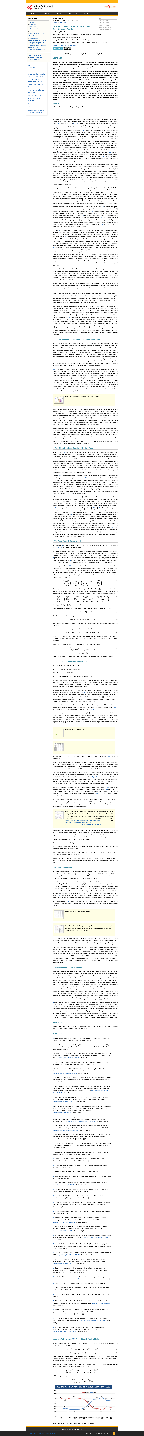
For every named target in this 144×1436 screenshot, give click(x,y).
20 (103, 207)
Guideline (31, 31)
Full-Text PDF (103, 20)
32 (61, 452)
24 (83, 215)
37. (53, 1318)
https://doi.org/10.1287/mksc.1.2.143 (63, 1314)
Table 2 (108, 787)
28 (92, 234)
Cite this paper (59, 1022)
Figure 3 (93, 709)
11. (53, 1125)
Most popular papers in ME (36, 43)
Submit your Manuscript (102, 1433)
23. (53, 1211)
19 (62, 166)
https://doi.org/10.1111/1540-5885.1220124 (65, 1073)
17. (53, 1171)
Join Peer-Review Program (47, 1433)
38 (99, 508)
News (86, 13)
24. (53, 1217)
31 (61, 432)
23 (87, 213)
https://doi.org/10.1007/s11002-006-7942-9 (96, 1237)
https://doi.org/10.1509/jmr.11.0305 (62, 1231)
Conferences (72, 13)
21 (74, 209)
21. (53, 1196)
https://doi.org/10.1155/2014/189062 (63, 1263)
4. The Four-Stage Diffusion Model (67, 541)
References (57, 1033)
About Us (99, 13)
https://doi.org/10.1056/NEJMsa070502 (64, 1222)
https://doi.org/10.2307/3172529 (62, 1112)
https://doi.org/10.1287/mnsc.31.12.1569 (86, 1279)
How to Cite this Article (106, 29)
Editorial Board (33, 29)
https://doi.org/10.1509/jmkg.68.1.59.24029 (93, 1320)
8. (53, 1097)
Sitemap (74, 1429)
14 (110, 152)
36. (53, 1309)
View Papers (32, 24)
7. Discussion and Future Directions (67, 967)
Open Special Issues (34, 55)
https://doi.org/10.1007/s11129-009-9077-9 (65, 1331)
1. (53, 1038)
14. (53, 1152)
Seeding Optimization (34, 95)
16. (53, 1165)
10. (53, 1117)
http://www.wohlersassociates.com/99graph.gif (78, 822)
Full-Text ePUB (104, 25)
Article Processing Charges (36, 33)
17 (108, 156)
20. (53, 1189)
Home (33, 13)
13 (58, 152)
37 (96, 508)
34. (53, 1294)
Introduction (31, 71)
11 (53, 143)
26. (53, 1235)
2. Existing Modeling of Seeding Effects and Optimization (76, 339)
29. (53, 1259)
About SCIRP (68, 1429)
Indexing (31, 22)
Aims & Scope (32, 26)
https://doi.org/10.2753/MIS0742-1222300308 (65, 1130)
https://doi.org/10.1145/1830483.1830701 (68, 1058)
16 (105, 156)
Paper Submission (34, 36)
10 (68, 139)
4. (53, 1062)
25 (102, 217)
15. (53, 1158)
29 (85, 254)
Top (29, 65)
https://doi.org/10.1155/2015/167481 (63, 1101)
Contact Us (79, 1429)
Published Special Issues (35, 57)
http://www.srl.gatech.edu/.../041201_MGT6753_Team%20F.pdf (83, 825)
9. (53, 1106)
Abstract (102, 18)
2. (53, 1045)
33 (64, 452)
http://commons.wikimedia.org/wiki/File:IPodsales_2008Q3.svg (82, 820)
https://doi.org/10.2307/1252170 (101, 1303)
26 (78, 220)
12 (108, 143)
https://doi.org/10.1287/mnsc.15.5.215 (69, 1255)
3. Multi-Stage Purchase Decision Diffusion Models (73, 448)
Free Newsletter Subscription (37, 40)
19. (53, 1182)
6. (53, 1077)
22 (92, 211)
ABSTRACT (57, 58)
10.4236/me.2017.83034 (59, 22)
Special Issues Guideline (35, 59)
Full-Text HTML (104, 23)
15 (103, 156)
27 (103, 224)
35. (53, 1301)
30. (53, 1268)
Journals (46, 13)
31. (53, 1277)
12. (53, 1134)
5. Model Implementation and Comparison (70, 661)
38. (53, 1327)
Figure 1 (55, 369)
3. (53, 1053)
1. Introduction (59, 115)
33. (53, 1287)
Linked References (105, 27)
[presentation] (105, 378)
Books (59, 13)
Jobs (112, 13)
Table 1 (115, 707)
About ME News (33, 47)
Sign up (88, 1433)
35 (60, 497)
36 (94, 508)
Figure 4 (58, 895)
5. (53, 1069)
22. (53, 1202)
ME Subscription (33, 38)
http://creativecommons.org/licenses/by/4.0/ (65, 45)
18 (110, 156)
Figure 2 (83, 692)
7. (53, 1086)
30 (77, 315)
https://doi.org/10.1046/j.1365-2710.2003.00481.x (82, 1121)
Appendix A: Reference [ (63, 1339)
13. (53, 1143)
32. (53, 1283)
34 (66, 452)
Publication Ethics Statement (36, 45)
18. (53, 1176)
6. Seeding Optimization (62, 867)
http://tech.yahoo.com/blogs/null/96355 (64, 1185)
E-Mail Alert (32, 1433)
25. (53, 1226)
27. (53, 1244)
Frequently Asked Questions (36, 49)
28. (53, 1252)
